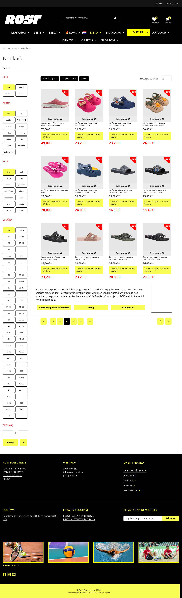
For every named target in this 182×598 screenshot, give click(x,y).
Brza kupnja (55, 119)
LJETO (95, 32)
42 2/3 (21, 352)
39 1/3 (21, 320)
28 (21, 249)
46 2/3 (21, 384)
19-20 (21, 230)
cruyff (21, 126)
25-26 (21, 243)
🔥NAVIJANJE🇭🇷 (76, 32)
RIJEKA (6, 478)
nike (21, 139)
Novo (84, 78)
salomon (21, 145)
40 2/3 (8, 332)
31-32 (9, 268)
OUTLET (141, 32)
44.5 (21, 371)
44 (21, 364)
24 (9, 243)
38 (9, 313)
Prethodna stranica (160, 321)
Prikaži (10, 442)
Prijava (158, 3)
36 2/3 (21, 294)
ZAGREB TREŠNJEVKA (14, 468)
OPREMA (89, 40)
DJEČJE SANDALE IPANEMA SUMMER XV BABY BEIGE (154, 124)
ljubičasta (21, 185)
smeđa (21, 204)
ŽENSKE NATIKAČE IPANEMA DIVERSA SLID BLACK (155, 258)
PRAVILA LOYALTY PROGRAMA (79, 519)
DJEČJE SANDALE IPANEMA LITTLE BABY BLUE (120, 124)
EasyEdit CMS (92, 593)
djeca (21, 87)
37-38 (21, 307)
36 (9, 294)
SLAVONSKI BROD (12, 475)
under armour (9, 152)
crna (21, 178)
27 (9, 249)
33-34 (21, 275)
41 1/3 (21, 339)
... (48, 321)
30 (9, 262)
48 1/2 (8, 403)
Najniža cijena (49, 78)
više (5, 519)
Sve (8, 87)
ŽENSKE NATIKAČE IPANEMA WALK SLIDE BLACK (53, 258)
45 (9, 377)
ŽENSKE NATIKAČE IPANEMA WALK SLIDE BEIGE (87, 258)
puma (9, 145)
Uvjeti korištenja (133, 470)
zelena (9, 210)
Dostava (128, 480)
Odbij (91, 307)
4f (21, 113)
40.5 (21, 332)
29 (21, 256)
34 (9, 281)
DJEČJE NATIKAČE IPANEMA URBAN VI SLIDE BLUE (120, 191)
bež (21, 172)
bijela (9, 178)
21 (9, 236)
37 (21, 300)
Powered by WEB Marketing (77, 593)
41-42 (9, 345)
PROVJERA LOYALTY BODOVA (78, 516)
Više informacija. (47, 299)
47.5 (9, 396)
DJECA (55, 32)
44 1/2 (8, 371)
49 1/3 (8, 409)
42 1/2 (8, 352)
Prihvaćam (128, 307)
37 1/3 (8, 307)
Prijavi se (170, 518)
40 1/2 (21, 326)
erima (9, 133)
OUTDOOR (161, 32)
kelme (8, 139)
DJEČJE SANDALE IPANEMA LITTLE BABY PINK (86, 124)
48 (21, 396)
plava (21, 191)
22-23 (21, 236)
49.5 (21, 409)
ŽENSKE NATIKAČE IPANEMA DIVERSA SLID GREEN (121, 258)
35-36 (21, 288)
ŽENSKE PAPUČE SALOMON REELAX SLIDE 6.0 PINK (53, 124)
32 (21, 268)
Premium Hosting (104, 593)
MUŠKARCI (20, 32)
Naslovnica (8, 48)
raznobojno (8, 197)
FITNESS (69, 40)
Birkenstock (21, 120)
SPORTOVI (110, 40)
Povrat (127, 485)
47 (9, 390)
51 (21, 416)
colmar (9, 126)
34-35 (21, 281)
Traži (115, 18)
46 (9, 384)
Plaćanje (128, 475)
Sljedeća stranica (168, 321)
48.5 (21, 403)
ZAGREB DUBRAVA (13, 472)
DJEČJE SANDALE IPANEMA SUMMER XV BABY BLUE (86, 191)
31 (21, 262)
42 (21, 345)
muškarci (9, 94)
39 (9, 320)
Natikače (26, 48)
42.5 (9, 358)
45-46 (21, 377)
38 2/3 (21, 313)
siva (8, 204)
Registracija (172, 3)
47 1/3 (21, 390)
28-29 (9, 256)
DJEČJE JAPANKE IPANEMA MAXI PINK (54, 191)
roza (21, 197)
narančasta (8, 191)
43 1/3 (8, 364)
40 (9, 326)
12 (90, 321)
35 (9, 288)
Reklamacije (130, 490)
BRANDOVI (115, 32)
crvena (9, 185)
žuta (21, 210)
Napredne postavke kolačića (54, 307)
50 (9, 416)
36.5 (9, 300)
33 (9, 275)
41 (9, 339)
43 (21, 358)
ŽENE (39, 32)
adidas (9, 120)
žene (21, 94)
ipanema (21, 133)
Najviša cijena (69, 78)
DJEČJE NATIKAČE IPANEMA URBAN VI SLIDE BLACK (154, 191)
